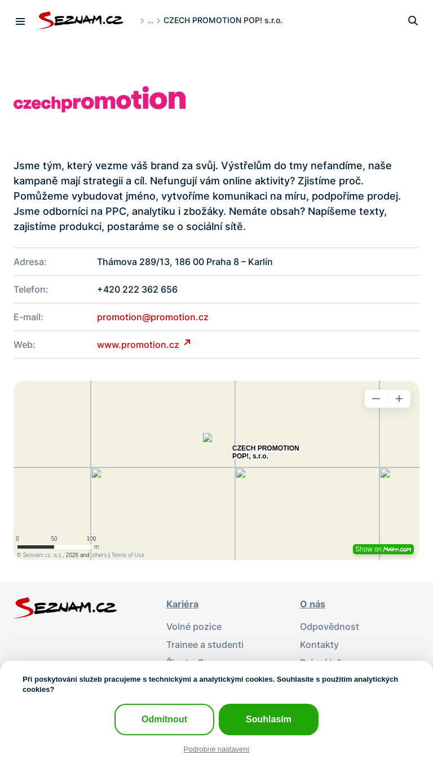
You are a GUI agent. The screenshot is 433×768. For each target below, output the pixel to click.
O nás (312, 604)
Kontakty (319, 644)
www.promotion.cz (139, 344)
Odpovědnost (329, 626)
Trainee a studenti (205, 644)
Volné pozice (194, 626)
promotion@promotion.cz (153, 317)
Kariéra (182, 604)
